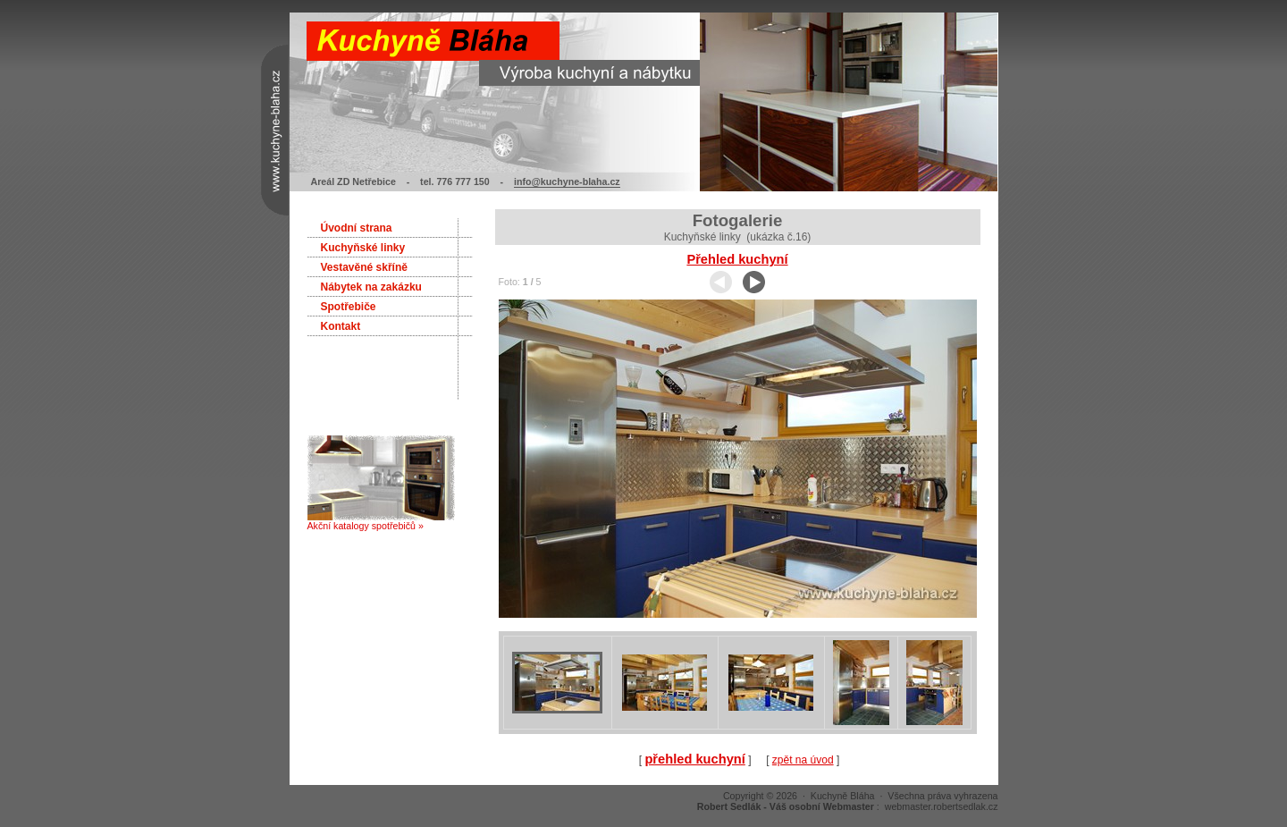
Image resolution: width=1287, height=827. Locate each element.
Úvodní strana (356, 228)
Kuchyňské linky (363, 247)
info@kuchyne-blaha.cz (567, 181)
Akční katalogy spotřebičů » (381, 521)
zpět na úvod (803, 760)
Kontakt (341, 326)
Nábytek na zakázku (371, 287)
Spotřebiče (348, 306)
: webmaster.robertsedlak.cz (847, 806)
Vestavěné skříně (364, 267)
